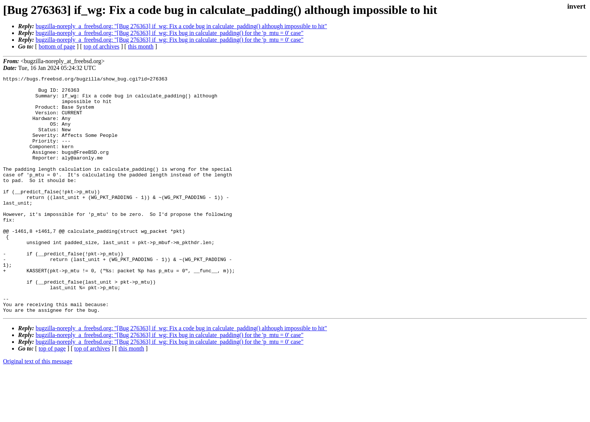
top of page (52, 396)
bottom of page (57, 46)
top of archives (101, 46)
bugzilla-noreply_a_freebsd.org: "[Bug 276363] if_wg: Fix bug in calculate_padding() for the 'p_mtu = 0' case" (170, 33)
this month (141, 46)
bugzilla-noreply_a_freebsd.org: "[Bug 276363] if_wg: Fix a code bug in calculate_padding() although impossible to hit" (181, 26)
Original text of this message (37, 408)
